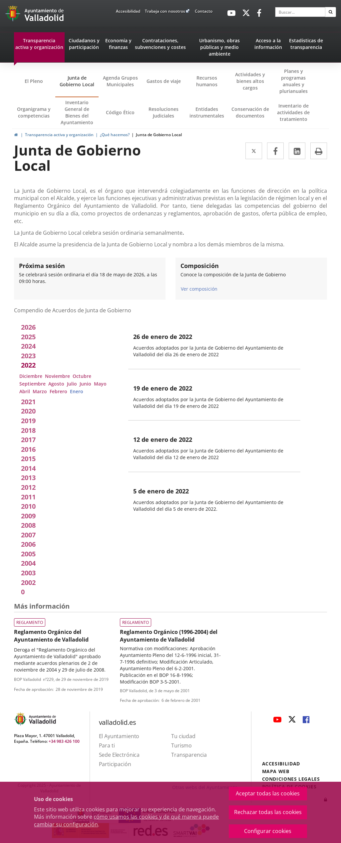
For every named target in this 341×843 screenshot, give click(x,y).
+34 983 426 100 (64, 741)
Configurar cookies (267, 831)
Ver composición (199, 288)
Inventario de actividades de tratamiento (293, 112)
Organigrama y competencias (34, 112)
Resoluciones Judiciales (163, 112)
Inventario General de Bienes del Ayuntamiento (77, 112)
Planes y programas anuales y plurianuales (293, 81)
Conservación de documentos (251, 117)
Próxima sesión (42, 266)
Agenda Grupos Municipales (120, 81)
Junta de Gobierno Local (77, 81)
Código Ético (120, 112)
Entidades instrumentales (206, 112)
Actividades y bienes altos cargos (250, 81)
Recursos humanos (206, 81)
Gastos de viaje (164, 81)
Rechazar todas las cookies (268, 812)
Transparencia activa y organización (59, 135)
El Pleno (34, 81)
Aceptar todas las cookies (268, 793)
